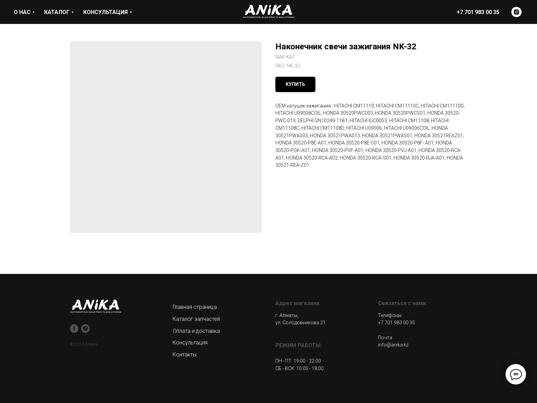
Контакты (185, 354)
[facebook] (74, 328)
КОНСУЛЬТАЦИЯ (105, 12)
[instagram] (516, 12)
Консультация (190, 342)
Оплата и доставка (196, 331)
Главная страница (195, 307)
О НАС (22, 12)
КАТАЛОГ (57, 12)
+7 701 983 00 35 (396, 322)
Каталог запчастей (196, 319)
